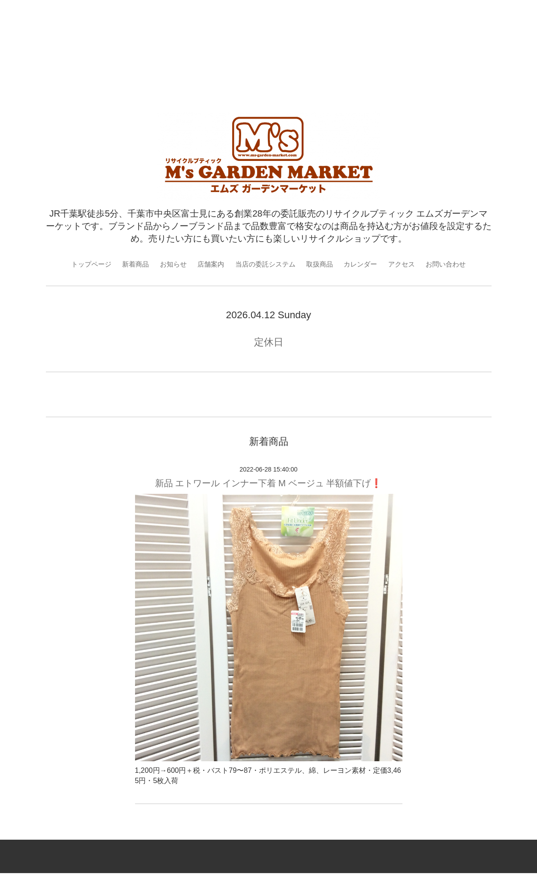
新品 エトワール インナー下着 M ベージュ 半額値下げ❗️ (268, 484)
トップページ (82, 264)
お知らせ (168, 264)
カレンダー (365, 264)
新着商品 (129, 264)
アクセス (408, 264)
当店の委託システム (265, 264)
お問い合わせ (454, 264)
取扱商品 (322, 264)
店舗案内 (207, 264)
